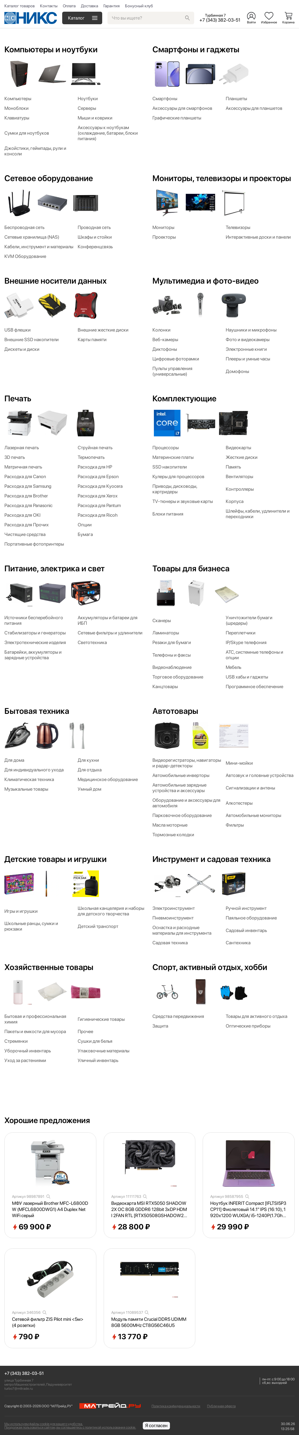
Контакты (49, 6)
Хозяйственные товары (48, 967)
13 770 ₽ (129, 1337)
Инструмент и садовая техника (211, 859)
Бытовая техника (36, 711)
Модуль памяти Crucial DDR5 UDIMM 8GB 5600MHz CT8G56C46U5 (148, 1322)
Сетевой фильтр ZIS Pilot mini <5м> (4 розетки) (48, 1322)
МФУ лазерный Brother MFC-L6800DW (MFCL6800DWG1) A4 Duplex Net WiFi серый (50, 1209)
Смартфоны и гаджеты (195, 49)
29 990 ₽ (229, 1227)
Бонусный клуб (139, 6)
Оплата (69, 6)
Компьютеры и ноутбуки (51, 49)
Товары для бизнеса (191, 568)
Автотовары (175, 711)
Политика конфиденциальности (176, 1406)
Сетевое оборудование (48, 178)
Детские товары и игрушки (55, 859)
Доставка (89, 6)
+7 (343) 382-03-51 (24, 1373)
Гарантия (111, 6)
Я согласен (156, 1425)
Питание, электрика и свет (54, 568)
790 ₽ (25, 1337)
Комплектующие (184, 398)
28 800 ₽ (130, 1227)
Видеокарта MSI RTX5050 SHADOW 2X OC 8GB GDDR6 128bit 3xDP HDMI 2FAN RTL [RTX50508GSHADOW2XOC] (149, 1209)
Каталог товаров (19, 6)
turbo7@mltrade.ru (18, 1388)
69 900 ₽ (31, 1227)
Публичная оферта (221, 1406)
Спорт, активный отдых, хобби (209, 967)
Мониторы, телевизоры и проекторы (221, 178)
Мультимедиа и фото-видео (205, 281)
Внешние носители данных (55, 281)
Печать (17, 398)
